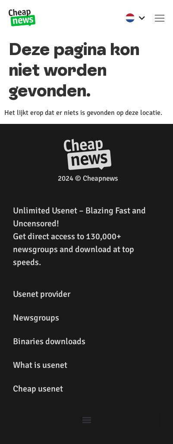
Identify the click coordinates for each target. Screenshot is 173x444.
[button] (160, 18)
